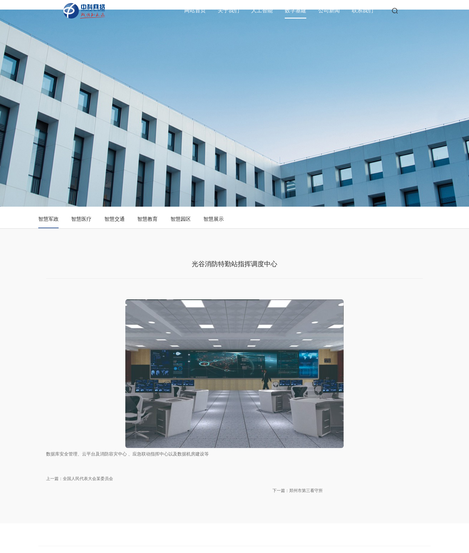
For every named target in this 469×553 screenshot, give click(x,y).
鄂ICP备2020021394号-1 (284, 534)
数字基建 (295, 10)
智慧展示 (301, 145)
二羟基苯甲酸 (268, 550)
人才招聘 (338, 466)
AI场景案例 (258, 478)
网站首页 (195, 10)
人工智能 (262, 10)
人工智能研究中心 (265, 442)
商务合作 (338, 454)
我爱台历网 (290, 550)
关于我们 (228, 10)
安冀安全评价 (328, 550)
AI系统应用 (258, 466)
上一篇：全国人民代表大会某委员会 (111, 377)
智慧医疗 (119, 145)
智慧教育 (210, 145)
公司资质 (222, 454)
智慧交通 (165, 145)
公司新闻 (329, 10)
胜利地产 (308, 550)
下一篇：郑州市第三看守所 (365, 377)
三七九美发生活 (180, 550)
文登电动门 (224, 550)
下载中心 (338, 478)
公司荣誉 (222, 466)
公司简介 (222, 442)
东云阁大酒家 (245, 550)
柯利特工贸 (204, 550)
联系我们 (362, 10)
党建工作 (222, 478)
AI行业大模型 (261, 454)
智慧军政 (74, 145)
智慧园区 (256, 145)
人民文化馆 (138, 550)
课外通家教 (157, 550)
